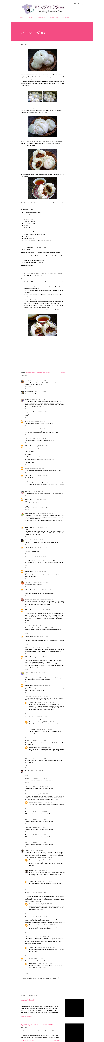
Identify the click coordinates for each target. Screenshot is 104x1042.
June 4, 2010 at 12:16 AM (37, 468)
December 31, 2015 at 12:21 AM (46, 947)
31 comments (28, 1016)
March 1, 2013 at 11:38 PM (40, 812)
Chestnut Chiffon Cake (27, 1000)
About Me (30, 17)
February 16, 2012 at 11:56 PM (46, 702)
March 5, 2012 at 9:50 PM (45, 747)
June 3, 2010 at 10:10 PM (38, 421)
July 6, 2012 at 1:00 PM (37, 771)
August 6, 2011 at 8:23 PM (41, 636)
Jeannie (27, 540)
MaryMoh (27, 429)
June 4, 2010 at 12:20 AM (40, 475)
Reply (27, 388)
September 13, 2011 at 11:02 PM (42, 657)
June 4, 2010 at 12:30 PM (40, 499)
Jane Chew (28, 582)
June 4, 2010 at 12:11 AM (40, 446)
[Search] (76, 4)
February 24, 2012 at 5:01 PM (40, 717)
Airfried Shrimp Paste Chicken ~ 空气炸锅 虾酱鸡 (37, 1025)
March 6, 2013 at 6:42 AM (39, 819)
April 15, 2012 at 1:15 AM (39, 758)
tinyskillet (27, 421)
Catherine (27, 672)
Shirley (27, 491)
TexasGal (27, 771)
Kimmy (27, 850)
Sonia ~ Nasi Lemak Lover (32, 513)
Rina (26, 959)
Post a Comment (29, 1040)
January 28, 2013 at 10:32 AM (40, 786)
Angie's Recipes (29, 391)
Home (22, 17)
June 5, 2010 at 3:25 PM (40, 547)
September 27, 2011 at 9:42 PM (39, 672)
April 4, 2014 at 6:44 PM (44, 860)
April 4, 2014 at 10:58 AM (37, 850)
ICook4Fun (28, 399)
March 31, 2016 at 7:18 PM (36, 959)
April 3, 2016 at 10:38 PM (45, 963)
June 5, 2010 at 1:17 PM (36, 540)
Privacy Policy (41, 17)
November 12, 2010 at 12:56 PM (45, 599)
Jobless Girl (28, 717)
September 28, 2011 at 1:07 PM (42, 685)
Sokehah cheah (29, 446)
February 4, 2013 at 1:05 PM (45, 802)
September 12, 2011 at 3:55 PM (41, 647)
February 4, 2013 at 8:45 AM (40, 794)
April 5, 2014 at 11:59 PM (45, 881)
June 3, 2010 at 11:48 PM (39, 438)
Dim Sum (45, 372)
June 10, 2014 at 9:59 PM (45, 904)
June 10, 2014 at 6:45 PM (39, 892)
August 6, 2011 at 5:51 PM (34, 625)
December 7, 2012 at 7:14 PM (40, 778)
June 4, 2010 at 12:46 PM (47, 513)
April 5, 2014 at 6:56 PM (40, 870)
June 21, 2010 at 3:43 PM (39, 557)
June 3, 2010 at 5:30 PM (41, 391)
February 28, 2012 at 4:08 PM (44, 729)
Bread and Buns (31, 372)
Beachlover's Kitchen (30, 599)
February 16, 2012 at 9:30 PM (40, 696)
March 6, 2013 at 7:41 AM (39, 835)
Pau (50, 372)
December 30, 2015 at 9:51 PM (41, 936)
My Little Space (29, 381)
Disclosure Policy (53, 17)
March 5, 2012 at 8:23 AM (39, 740)
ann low (27, 468)
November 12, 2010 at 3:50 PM (42, 610)
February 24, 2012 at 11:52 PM (46, 722)
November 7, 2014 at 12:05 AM (46, 925)
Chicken (39, 372)
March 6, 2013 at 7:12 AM (39, 827)
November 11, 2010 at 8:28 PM (40, 582)
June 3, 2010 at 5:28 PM (41, 381)
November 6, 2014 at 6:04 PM (40, 917)
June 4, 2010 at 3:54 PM (40, 527)
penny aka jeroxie (29, 412)
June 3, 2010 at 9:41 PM (41, 412)
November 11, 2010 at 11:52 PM (42, 589)
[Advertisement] (43, 356)
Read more (57, 1016)
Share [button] (63, 372)
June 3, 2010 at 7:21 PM (38, 399)
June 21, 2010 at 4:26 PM (40, 571)
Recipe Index (65, 17)
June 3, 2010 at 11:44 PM (38, 429)
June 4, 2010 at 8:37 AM (36, 491)
